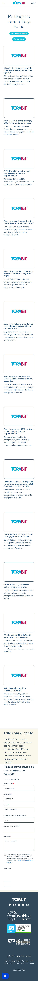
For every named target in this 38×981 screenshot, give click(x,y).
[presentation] (19, 874)
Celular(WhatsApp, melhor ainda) (15, 816)
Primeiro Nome (9, 784)
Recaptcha (7, 868)
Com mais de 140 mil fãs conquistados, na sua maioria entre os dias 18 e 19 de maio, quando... (19, 182)
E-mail (6, 805)
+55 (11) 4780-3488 (19, 956)
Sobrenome (8, 794)
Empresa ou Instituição (12, 826)
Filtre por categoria (19, 33)
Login (33, 3)
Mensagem (7, 837)
